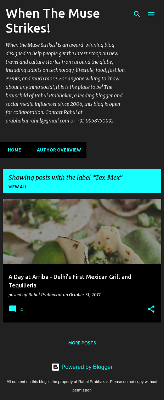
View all (18, 186)
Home (12, 150)
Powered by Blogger (82, 367)
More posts (82, 343)
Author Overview (57, 150)
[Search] (137, 14)
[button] (151, 309)
